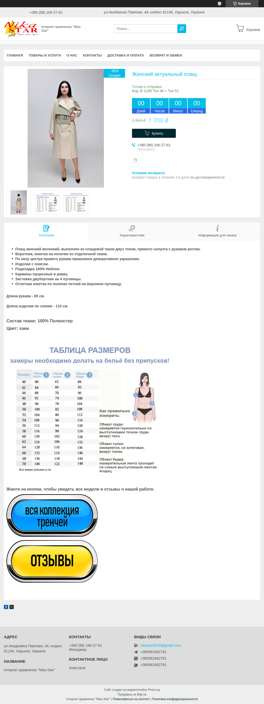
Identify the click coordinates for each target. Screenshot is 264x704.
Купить (157, 133)
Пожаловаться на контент (131, 699)
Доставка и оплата (125, 55)
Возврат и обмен (166, 55)
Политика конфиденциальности (175, 699)
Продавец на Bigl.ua (132, 694)
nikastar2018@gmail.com (160, 645)
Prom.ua (154, 690)
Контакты (92, 55)
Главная (15, 55)
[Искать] (181, 28)
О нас (72, 55)
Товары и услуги (45, 55)
